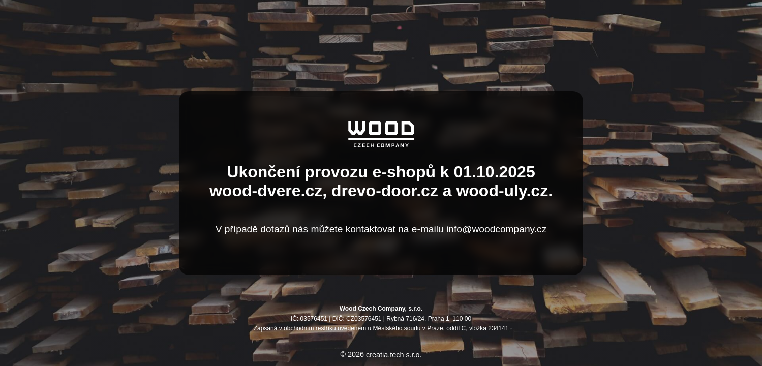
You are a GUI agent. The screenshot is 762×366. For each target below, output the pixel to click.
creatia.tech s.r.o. (394, 355)
